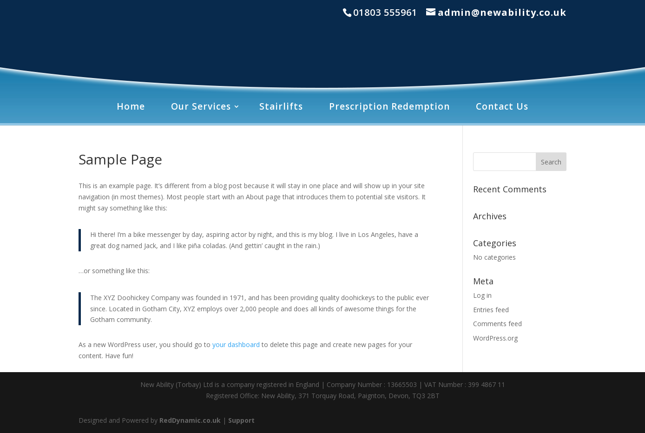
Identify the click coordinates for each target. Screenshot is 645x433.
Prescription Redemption (389, 106)
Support (241, 420)
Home (131, 106)
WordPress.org (495, 338)
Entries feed (491, 309)
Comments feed (497, 323)
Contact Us (502, 106)
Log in (482, 295)
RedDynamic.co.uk (190, 420)
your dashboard (236, 344)
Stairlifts (281, 106)
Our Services (201, 106)
